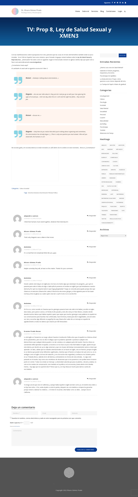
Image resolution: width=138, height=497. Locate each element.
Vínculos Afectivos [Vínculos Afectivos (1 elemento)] (115, 219)
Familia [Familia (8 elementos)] (104, 174)
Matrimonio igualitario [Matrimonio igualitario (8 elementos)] (109, 198)
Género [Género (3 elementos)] (104, 178)
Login (120, 11)
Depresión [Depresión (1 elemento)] (104, 169)
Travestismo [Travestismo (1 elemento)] (113, 214)
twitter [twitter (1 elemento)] (104, 219)
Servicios (94, 11)
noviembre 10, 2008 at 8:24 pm (32, 214)
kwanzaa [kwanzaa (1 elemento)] (104, 194)
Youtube (102, 130)
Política (95, 188)
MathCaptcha (17, 421)
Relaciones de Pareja (106, 133)
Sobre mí (85, 11)
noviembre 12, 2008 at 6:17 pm (32, 245)
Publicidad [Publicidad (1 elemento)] (113, 206)
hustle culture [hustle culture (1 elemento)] (111, 186)
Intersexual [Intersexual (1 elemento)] (115, 190)
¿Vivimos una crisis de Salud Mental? (111, 67)
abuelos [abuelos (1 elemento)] (104, 145)
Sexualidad (103, 111)
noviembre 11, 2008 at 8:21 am (32, 229)
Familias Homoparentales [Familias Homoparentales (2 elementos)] (116, 174)
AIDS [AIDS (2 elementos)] (103, 149)
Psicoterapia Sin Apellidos (108, 76)
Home (77, 11)
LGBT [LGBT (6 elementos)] (111, 194)
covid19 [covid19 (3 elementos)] (115, 161)
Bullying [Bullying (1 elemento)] (115, 153)
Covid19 (102, 118)
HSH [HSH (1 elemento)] (103, 186)
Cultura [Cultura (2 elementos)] (115, 165)
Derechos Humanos (73, 188)
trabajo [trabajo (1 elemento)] (104, 214)
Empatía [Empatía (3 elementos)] (113, 169)
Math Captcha (15, 418)
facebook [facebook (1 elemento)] (122, 169)
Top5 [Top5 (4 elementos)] (123, 210)
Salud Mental (104, 108)
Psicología (103, 102)
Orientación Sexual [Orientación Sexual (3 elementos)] (107, 202)
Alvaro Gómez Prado (32, 227)
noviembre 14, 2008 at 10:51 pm (33, 301)
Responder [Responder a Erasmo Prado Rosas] (92, 327)
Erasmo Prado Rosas (32, 327)
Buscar (123, 55)
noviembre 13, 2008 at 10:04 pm (33, 276)
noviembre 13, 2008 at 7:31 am (32, 261)
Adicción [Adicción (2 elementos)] (112, 145)
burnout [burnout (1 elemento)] (104, 157)
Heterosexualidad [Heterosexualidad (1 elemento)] (107, 182)
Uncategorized (104, 96)
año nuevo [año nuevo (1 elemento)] (119, 149)
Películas (90, 188)
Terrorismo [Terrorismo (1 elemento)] (114, 210)
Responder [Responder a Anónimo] (92, 242)
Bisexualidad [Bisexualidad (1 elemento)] (105, 153)
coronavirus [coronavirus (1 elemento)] (105, 161)
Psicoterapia (104, 127)
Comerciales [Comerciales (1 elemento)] (114, 157)
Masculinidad (104, 121)
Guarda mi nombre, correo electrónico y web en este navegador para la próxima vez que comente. (46, 414)
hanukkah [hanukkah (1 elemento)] (112, 178)
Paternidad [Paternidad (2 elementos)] (119, 202)
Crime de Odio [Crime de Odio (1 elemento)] (106, 165)
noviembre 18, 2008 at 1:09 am (32, 377)
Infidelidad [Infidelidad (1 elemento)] (105, 190)
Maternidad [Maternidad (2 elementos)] (120, 194)
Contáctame (111, 11)
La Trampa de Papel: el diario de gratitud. (113, 84)
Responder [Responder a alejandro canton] (92, 211)
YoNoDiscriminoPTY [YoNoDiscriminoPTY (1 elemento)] (107, 223)
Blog (102, 11)
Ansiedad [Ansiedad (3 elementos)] (110, 149)
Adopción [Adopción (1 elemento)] (121, 145)
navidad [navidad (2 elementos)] (121, 198)
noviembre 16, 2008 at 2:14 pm (32, 329)
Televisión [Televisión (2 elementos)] (105, 210)
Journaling (103, 124)
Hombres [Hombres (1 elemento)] (118, 182)
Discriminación (84, 188)
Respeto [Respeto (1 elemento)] (122, 206)
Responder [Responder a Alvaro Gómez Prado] (92, 227)
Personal (103, 114)
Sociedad (26, 188)
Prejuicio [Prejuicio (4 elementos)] (104, 206)
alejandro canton (31, 211)
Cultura (21, 188)
